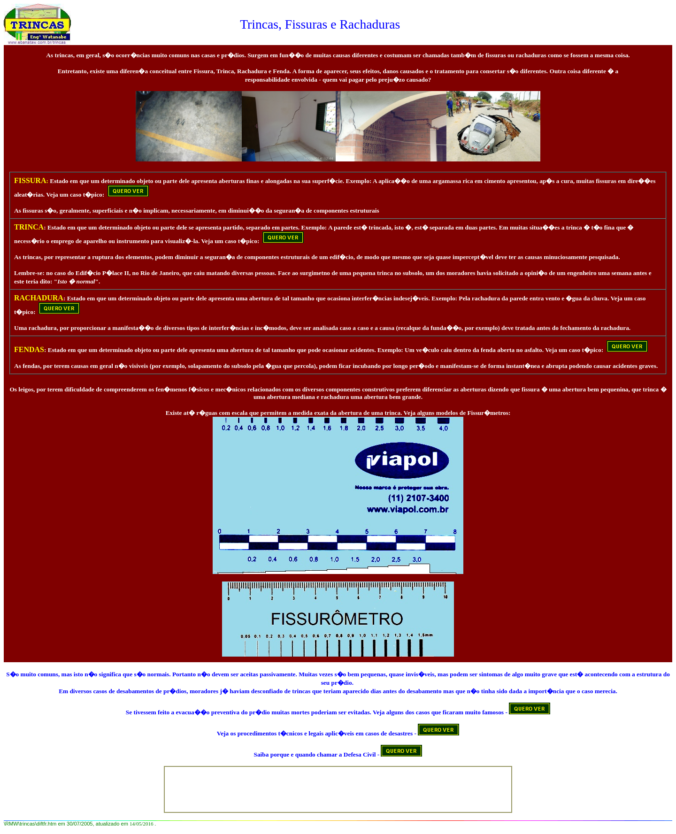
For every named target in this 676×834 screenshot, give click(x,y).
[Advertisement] (340, 788)
